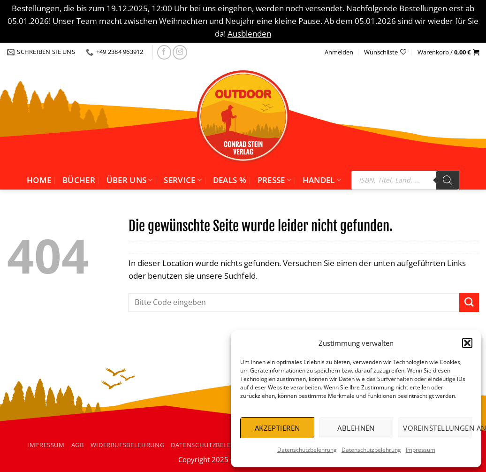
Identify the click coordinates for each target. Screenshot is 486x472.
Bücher (78, 180)
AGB (77, 445)
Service (183, 180)
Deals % (229, 180)
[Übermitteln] (469, 302)
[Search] (447, 180)
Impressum (420, 450)
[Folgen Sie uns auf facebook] (164, 52)
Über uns (129, 180)
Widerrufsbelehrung (128, 445)
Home (39, 180)
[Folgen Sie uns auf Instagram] (180, 52)
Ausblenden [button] (249, 33)
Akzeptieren (277, 428)
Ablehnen (356, 428)
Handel (322, 180)
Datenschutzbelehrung (307, 450)
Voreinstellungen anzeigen (437, 428)
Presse (275, 180)
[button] (467, 343)
